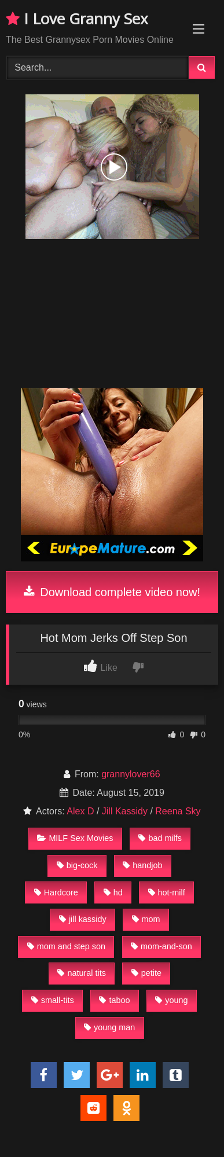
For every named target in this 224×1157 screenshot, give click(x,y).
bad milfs (160, 838)
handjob (142, 865)
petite (146, 973)
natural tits (81, 973)
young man (109, 1027)
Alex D (80, 811)
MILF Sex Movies (75, 838)
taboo (114, 1000)
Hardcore (56, 892)
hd (113, 892)
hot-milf (166, 892)
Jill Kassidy (125, 811)
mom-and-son (161, 946)
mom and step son (66, 946)
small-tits (52, 1000)
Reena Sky (177, 811)
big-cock (77, 865)
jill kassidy (83, 919)
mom (146, 919)
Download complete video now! (112, 592)
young (171, 1000)
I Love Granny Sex (77, 18)
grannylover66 (130, 774)
